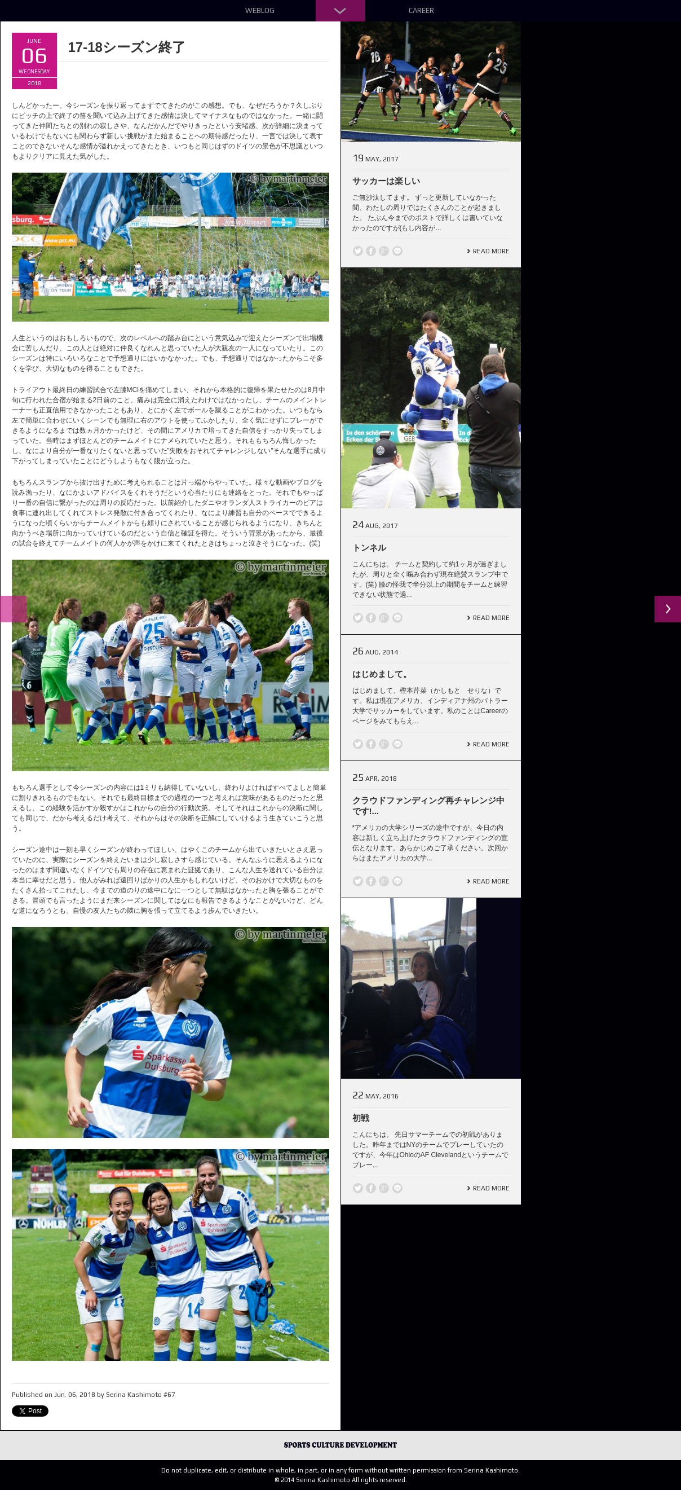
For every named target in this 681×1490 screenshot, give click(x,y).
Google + (384, 251)
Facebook (371, 251)
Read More (491, 251)
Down (340, 10)
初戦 (360, 1118)
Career (421, 10)
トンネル (369, 547)
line (397, 251)
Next (667, 609)
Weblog (260, 10)
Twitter (358, 251)
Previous (13, 609)
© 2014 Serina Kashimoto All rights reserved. (341, 1479)
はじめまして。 (382, 674)
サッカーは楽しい (386, 181)
